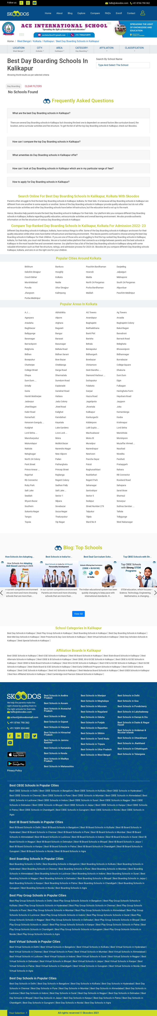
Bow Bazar (60, 359)
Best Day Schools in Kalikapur (21, 633)
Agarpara (29, 317)
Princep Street (62, 469)
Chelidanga (60, 365)
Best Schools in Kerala (55, 753)
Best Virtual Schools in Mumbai (91, 951)
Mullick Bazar (61, 443)
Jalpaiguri (121, 272)
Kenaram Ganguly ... (34, 422)
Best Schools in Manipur (93, 695)
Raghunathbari (93, 469)
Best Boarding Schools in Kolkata (98, 864)
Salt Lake (29, 490)
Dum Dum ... (30, 380)
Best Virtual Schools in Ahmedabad (127, 951)
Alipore (58, 317)
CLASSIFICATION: (134, 49)
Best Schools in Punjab (93, 722)
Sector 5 (90, 496)
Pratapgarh (122, 464)
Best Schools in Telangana (131, 754)
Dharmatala (61, 375)
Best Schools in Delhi (129, 695)
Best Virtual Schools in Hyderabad (128, 947)
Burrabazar (122, 359)
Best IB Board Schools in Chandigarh (96, 846)
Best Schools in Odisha (93, 717)
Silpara (58, 501)
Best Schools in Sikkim (93, 733)
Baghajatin (91, 323)
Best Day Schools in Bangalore (53, 983)
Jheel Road (60, 406)
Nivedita (120, 454)
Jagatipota (91, 401)
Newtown (90, 454)
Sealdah (28, 496)
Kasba (120, 417)
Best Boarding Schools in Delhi (25, 864)
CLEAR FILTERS (33, 86)
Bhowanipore (123, 349)
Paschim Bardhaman (96, 266)
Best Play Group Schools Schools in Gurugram (78, 929)
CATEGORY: (82, 49)
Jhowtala (90, 406)
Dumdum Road (62, 380)
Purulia (28, 287)
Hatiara (59, 396)
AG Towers (91, 312)
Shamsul (121, 496)
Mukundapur (31, 443)
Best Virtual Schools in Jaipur (88, 961)
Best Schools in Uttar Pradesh (96, 749)
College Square (124, 365)
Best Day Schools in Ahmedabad (107, 988)
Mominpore (122, 438)
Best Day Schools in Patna (107, 998)
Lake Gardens (62, 427)
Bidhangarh (91, 354)
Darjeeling (121, 266)
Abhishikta (60, 312)
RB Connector (123, 475)
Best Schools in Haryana (56, 727)
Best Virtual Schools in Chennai (26, 951)
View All (78, 613)
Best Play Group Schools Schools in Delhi (31, 900)
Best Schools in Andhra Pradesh (56, 696)
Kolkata (37, 41)
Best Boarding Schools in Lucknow (53, 873)
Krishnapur (122, 422)
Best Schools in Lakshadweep (133, 712)
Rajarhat (29, 475)
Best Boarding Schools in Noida (37, 888)
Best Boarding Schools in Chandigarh (98, 883)
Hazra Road (91, 396)
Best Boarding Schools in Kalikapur (90, 633)
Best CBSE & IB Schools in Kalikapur (54, 659)
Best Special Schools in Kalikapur (33, 640)
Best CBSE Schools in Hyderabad (124, 790)
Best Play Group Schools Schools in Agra (38, 934)
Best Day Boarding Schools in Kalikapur (77, 41)
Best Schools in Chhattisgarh (132, 749)
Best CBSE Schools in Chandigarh (37, 809)
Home (48, 13)
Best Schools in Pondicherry (132, 706)
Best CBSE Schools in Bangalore (56, 790)
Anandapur (91, 317)
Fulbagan (121, 386)
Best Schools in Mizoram (94, 706)
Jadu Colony (61, 401)
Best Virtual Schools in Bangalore (58, 947)
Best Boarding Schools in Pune (74, 868)
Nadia (58, 282)
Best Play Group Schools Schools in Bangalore (78, 900)
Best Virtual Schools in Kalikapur (103, 637)
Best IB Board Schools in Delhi (25, 827)
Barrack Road (123, 338)
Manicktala (122, 433)
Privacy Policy (14, 771)
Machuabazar (92, 433)
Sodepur (90, 501)
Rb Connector (31, 480)
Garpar (89, 391)
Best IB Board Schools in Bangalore (60, 827)
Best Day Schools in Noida (69, 1002)
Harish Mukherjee (33, 396)
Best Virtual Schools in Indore (60, 956)
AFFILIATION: (106, 49)
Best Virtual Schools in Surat (91, 956)
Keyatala (59, 422)
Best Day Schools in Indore (34, 993)
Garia (27, 391)
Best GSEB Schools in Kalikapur (134, 670)
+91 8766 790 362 (18, 723)
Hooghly (59, 272)
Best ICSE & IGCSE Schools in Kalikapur (118, 663)
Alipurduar (122, 287)
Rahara (120, 469)
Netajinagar (30, 454)
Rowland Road (124, 480)
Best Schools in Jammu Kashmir (56, 741)
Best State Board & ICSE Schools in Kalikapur (49, 667)
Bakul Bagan (123, 328)
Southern (29, 506)
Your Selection (18, 1012)
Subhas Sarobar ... (125, 506)
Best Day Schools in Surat (63, 993)
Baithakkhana (92, 328)
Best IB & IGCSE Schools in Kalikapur (80, 663)
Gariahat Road (62, 391)
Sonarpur (121, 501)
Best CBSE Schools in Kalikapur (22, 655)
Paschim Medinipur (126, 293)
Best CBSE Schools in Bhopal (48, 805)
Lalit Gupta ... (92, 427)
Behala (89, 344)
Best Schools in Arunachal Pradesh (57, 710)
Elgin (119, 380)
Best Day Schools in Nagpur (92, 993)
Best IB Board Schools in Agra (70, 851)
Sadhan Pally (61, 485)
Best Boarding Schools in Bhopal (94, 878)
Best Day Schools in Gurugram (38, 1002)
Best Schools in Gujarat (56, 722)
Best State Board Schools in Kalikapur (122, 655)
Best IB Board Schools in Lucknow (52, 837)
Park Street (30, 464)
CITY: (40, 49)
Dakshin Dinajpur (33, 272)
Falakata (90, 386)
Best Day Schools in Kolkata (85, 983)
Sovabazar (60, 506)
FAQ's (108, 13)
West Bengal (24, 41)
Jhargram (29, 293)
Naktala (28, 448)
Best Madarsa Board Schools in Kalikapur (98, 670)
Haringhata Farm (125, 391)
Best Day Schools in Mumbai (74, 988)
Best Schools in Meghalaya (95, 701)
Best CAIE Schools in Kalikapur (32, 670)
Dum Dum (121, 375)
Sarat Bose (122, 490)
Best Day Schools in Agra (98, 1002)
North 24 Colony (32, 459)
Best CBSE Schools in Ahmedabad (123, 795)
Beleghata (121, 344)
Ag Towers (122, 312)
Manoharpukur (32, 438)
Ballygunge (30, 333)
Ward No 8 (91, 522)
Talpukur (90, 511)
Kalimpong (60, 293)
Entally (28, 386)
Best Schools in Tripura (93, 744)
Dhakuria (121, 370)
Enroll (119, 13)
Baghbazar (30, 328)
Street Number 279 (95, 506)
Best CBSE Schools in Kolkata (90, 790)
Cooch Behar (31, 277)
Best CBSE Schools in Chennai (25, 795)
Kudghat (29, 427)
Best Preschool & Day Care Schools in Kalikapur (63, 637)
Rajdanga (60, 475)
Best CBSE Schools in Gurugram (72, 809)
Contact (131, 13)
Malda (89, 277)
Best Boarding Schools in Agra (71, 888)
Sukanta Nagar (32, 511)
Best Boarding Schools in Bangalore (61, 864)
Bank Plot (90, 333)
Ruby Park (29, 485)
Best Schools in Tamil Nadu (95, 739)
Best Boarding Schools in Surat (123, 873)
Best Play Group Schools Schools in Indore (63, 915)
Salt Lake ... (60, 490)
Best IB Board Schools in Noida (37, 851)
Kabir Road (30, 412)
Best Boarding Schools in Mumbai (109, 868)
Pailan (58, 459)
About (59, 13)
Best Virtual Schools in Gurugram (90, 966)
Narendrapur (92, 448)
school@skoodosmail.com (22, 717)
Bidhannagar (123, 354)
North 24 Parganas (95, 282)
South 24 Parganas (126, 282)
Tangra (28, 516)
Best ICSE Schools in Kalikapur (53, 655)
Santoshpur (91, 490)
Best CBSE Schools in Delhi (24, 790)
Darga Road (61, 370)
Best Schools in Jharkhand (131, 743)
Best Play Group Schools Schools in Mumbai (51, 910)
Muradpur (91, 443)
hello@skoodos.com (118, 3)
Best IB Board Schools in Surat (121, 837)
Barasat (59, 338)
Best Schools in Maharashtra (59, 766)
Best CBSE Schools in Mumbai (88, 795)
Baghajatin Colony (125, 323)
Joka (119, 406)
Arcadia (120, 317)
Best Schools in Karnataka (57, 748)
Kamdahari (60, 417)
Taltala (120, 511)
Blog (70, 13)
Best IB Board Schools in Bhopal (90, 841)
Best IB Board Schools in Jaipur (125, 841)
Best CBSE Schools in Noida (105, 809)
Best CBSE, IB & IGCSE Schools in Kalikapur (93, 659)
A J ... (27, 312)
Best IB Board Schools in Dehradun (54, 841)
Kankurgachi (92, 417)
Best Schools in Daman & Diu (133, 717)
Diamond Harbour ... (95, 375)
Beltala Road (61, 349)
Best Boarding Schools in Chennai (39, 868)
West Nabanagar (125, 522)
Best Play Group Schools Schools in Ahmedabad (100, 910)
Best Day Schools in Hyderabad (118, 983)
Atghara (59, 323)
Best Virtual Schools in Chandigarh (54, 966)
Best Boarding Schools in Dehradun (58, 878)
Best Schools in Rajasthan (94, 728)
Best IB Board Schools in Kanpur (26, 846)
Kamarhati (30, 417)
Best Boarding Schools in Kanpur (26, 883)
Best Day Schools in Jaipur (48, 998)
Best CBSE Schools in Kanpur (111, 805)
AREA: (60, 49)
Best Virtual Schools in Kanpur (120, 961)
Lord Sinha (122, 427)
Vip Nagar (60, 522)
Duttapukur (91, 380)
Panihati (121, 459)
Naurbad (121, 448)
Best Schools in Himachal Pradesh (57, 733)
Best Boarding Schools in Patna (61, 883)
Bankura (59, 266)
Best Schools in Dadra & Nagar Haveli (133, 723)
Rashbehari (91, 475)
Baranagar (30, 338)
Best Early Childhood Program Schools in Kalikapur (97, 667)
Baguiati (59, 328)
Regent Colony (62, 480)
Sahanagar (91, 485)
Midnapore (122, 277)
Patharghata (61, 464)
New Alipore (61, 454)
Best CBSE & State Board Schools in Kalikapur (39, 663)
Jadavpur (29, 401)
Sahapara (121, 485)
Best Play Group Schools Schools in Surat (108, 915)
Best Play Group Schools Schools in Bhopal (117, 919)
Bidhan (28, 354)
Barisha (89, 338)
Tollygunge (122, 516)
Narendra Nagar (63, 448)
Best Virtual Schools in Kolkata (93, 947)
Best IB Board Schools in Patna (60, 846)
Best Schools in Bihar (55, 716)
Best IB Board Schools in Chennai (39, 832)
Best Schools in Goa (128, 701)
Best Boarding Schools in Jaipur (129, 878)
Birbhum (29, 266)
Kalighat (59, 412)
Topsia (28, 522)
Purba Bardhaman (95, 287)
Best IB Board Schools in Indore (88, 837)
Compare (95, 13)
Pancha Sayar (92, 459)
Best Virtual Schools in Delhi (24, 947)
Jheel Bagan (30, 406)
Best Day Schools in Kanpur (78, 998)
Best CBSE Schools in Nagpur (115, 800)
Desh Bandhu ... (93, 370)
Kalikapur (49, 41)
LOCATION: (19, 49)
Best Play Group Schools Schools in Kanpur (72, 924)
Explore (81, 13)
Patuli (89, 464)
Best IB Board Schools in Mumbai (108, 832)
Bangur (58, 333)
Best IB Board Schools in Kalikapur (85, 655)
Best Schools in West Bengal (95, 755)
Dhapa (28, 375)
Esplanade (60, 386)
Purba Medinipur (32, 298)
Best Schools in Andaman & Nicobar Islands (132, 731)
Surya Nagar (61, 511)
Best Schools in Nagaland (94, 712)
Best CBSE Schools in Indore (53, 800)
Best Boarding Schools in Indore (88, 873)
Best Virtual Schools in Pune (58, 951)
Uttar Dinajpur (62, 287)
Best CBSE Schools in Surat (84, 800)
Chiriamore (91, 365)
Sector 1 (59, 496)
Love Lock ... (61, 433)
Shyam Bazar (31, 501)
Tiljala (89, 516)
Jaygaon (121, 401)
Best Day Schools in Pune (44, 988)
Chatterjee (29, 365)
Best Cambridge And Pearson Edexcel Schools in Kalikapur (75, 674)
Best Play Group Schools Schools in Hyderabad (43, 905)
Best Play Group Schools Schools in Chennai (92, 905)
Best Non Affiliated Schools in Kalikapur (27, 674)
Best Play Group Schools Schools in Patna (117, 924)
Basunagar (60, 344)
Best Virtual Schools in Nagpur (124, 956)
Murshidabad (31, 282)
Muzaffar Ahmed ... (126, 443)
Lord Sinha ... (31, 433)
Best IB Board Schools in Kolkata (97, 827)
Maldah (89, 293)
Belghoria (29, 349)
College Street (31, 370)
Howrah (90, 272)
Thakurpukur (61, 516)
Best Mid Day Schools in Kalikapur (23, 637)
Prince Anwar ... (32, 469)
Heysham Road (124, 396)
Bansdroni (121, 333)
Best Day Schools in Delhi (23, 983)
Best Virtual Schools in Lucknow (26, 956)
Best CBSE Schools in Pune (57, 795)
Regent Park (92, 480)
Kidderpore (91, 422)
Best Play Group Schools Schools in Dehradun (69, 919)
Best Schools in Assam (56, 703)
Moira (58, 438)
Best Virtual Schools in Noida (124, 966)
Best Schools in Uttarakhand (132, 738)
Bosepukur (30, 359)
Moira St (90, 438)
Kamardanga (123, 412)
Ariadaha (29, 323)
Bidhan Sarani (62, 354)
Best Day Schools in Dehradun (124, 993)
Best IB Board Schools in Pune (73, 832)
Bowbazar (91, 359)
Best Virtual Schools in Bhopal (55, 961)
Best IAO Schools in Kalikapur (63, 670)
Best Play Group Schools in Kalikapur (54, 633)
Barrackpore (30, 344)
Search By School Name (109, 59)
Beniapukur (91, 349)
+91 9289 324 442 (18, 728)
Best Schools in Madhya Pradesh (56, 760)
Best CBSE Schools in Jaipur (79, 805)
